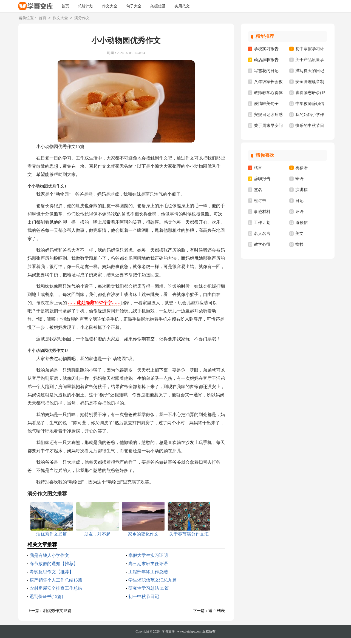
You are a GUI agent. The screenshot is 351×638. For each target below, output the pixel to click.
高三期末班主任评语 (148, 563)
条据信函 (158, 6)
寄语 (299, 178)
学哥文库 (168, 631)
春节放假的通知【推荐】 (54, 563)
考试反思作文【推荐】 (51, 571)
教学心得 (262, 244)
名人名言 (262, 233)
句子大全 (133, 6)
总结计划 (85, 6)
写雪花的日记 (266, 71)
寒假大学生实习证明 (148, 555)
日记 (299, 200)
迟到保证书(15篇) (46, 596)
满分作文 (82, 18)
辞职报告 (262, 178)
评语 (299, 211)
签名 (258, 189)
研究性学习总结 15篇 (148, 588)
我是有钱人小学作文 (49, 555)
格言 (258, 168)
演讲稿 (301, 189)
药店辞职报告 (266, 60)
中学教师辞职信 (309, 103)
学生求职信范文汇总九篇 (152, 580)
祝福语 (301, 168)
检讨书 (260, 200)
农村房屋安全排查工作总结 (56, 588)
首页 (65, 6)
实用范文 (182, 6)
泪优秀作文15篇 (57, 610)
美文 (299, 233)
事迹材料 (262, 211)
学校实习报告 (266, 49)
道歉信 (301, 222)
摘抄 (299, 244)
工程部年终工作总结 (148, 571)
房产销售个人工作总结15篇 (56, 580)
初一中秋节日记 (143, 596)
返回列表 (216, 610)
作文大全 (109, 6)
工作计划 (262, 222)
